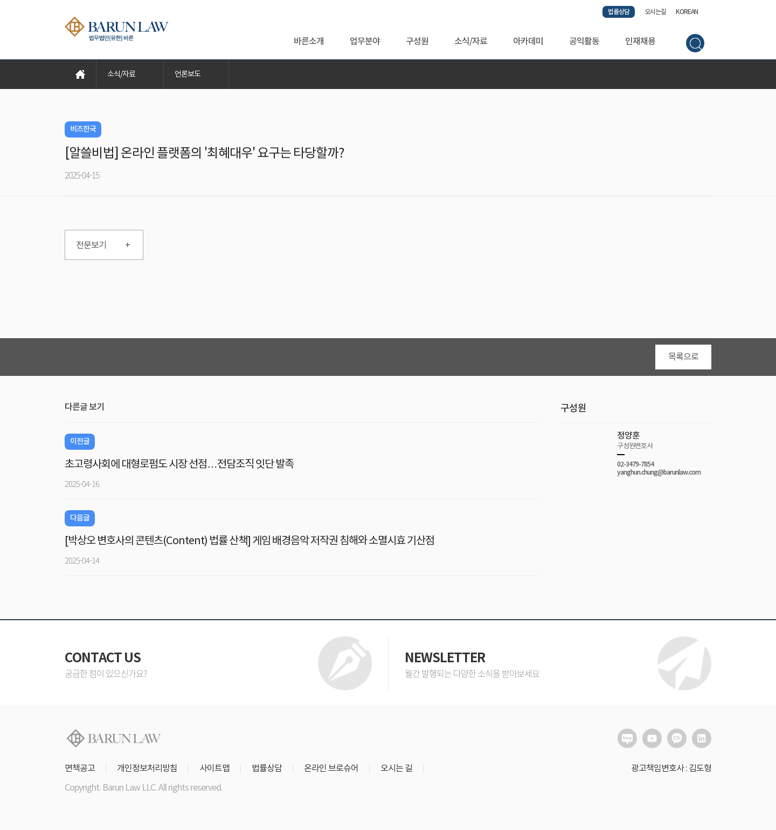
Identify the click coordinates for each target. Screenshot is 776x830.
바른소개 (309, 41)
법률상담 (618, 12)
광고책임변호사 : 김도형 (671, 768)
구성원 (417, 41)
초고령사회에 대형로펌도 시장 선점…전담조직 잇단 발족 (179, 464)
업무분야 (365, 41)
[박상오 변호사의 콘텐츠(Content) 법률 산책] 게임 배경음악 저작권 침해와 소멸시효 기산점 (249, 541)
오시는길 (655, 12)
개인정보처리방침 (147, 768)
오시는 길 (396, 768)
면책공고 (80, 768)
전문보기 (103, 245)
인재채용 (640, 41)
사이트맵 (214, 768)
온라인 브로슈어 (331, 768)
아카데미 (528, 41)
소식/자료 (470, 41)
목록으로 (683, 357)
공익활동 (584, 41)
